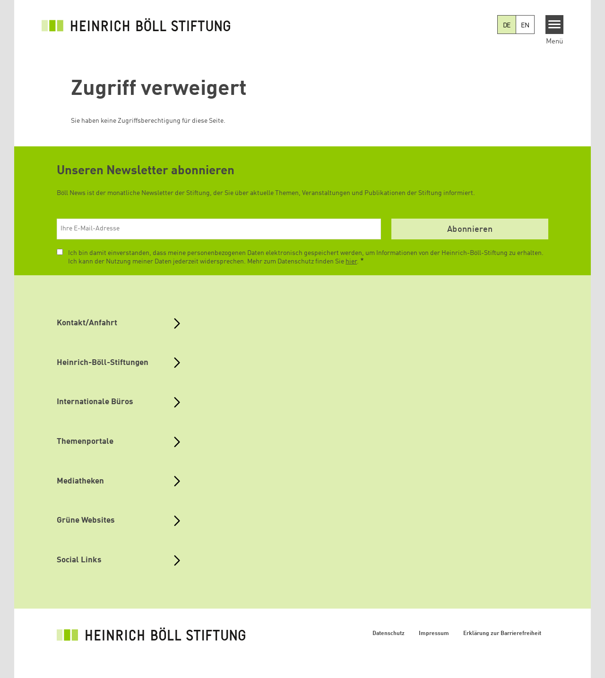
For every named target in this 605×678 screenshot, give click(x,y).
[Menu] (554, 24)
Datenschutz (388, 633)
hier (351, 261)
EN (525, 25)
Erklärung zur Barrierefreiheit (502, 633)
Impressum (434, 633)
